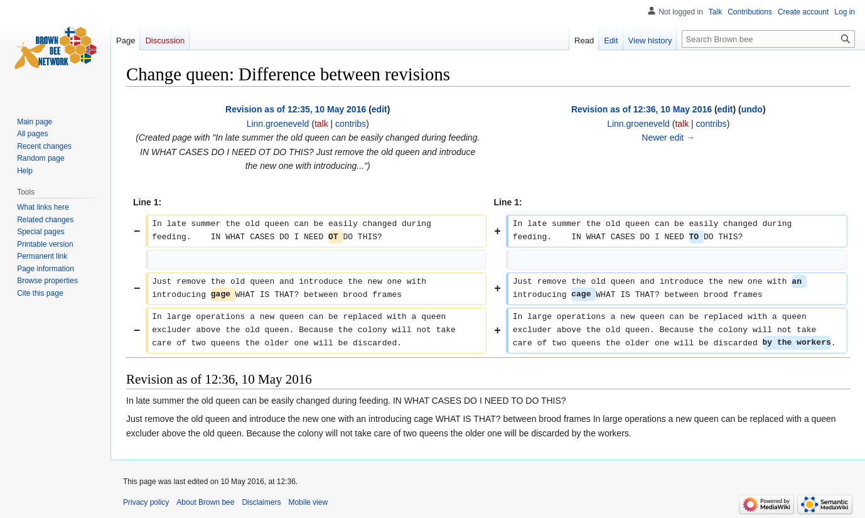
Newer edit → (668, 137)
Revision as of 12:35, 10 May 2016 (295, 109)
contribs (350, 124)
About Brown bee (205, 502)
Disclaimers (261, 502)
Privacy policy (146, 502)
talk (321, 124)
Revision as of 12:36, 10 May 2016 (641, 109)
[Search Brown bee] (768, 39)
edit (379, 109)
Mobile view (308, 502)
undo (752, 109)
